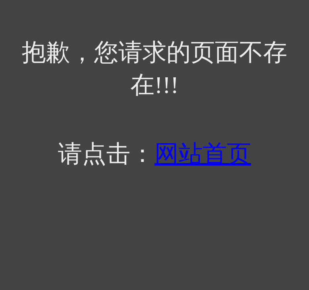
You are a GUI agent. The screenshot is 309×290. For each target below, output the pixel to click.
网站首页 (202, 154)
